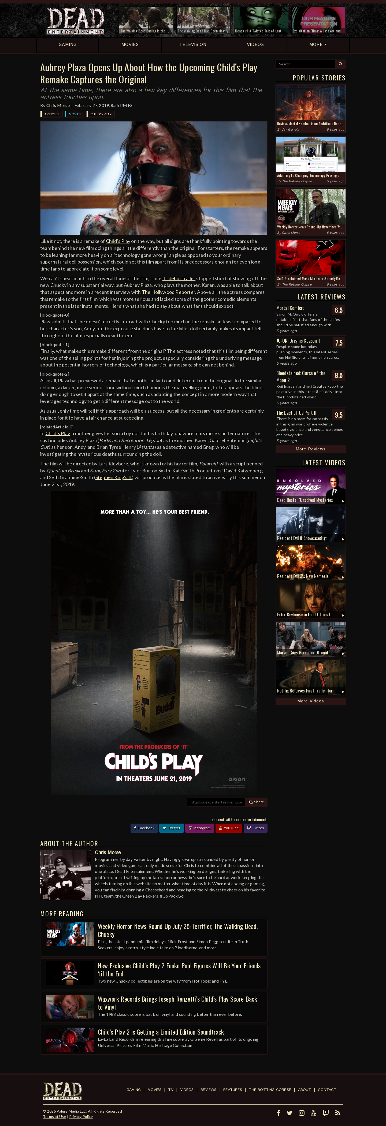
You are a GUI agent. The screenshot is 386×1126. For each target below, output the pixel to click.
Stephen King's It (113, 477)
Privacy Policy (81, 1116)
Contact (327, 1089)
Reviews (208, 1089)
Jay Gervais (290, 129)
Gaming (134, 1089)
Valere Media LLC (71, 1111)
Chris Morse (58, 105)
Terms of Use (54, 1116)
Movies (75, 114)
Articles (52, 114)
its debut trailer (178, 278)
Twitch (255, 828)
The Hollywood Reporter (168, 292)
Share (256, 802)
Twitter (171, 828)
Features (232, 1089)
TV (170, 1089)
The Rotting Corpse (296, 181)
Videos (187, 1089)
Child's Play (101, 114)
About (304, 1089)
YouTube (229, 828)
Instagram (200, 828)
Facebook (144, 828)
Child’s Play (118, 241)
